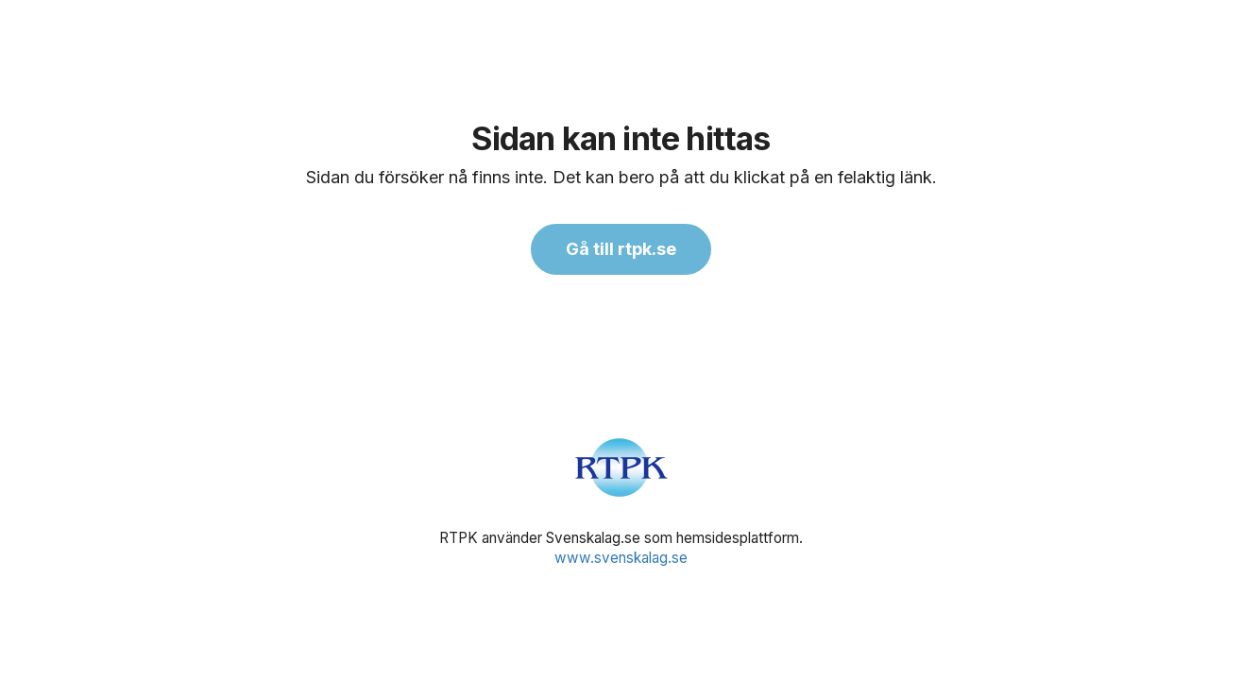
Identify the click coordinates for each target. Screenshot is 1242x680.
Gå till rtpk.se (621, 249)
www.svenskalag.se (621, 558)
